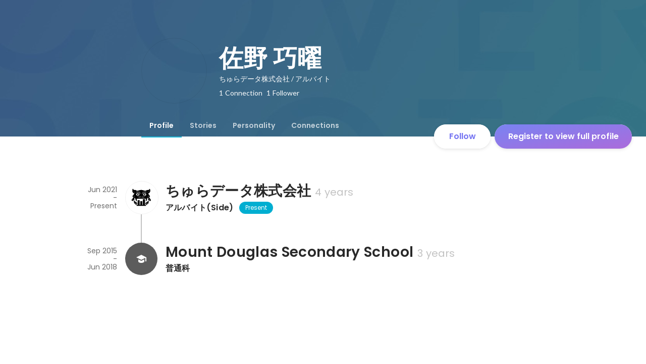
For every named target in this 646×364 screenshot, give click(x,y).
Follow (462, 136)
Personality (254, 125)
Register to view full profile (563, 136)
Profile (161, 125)
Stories (203, 125)
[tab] (161, 125)
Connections (315, 125)
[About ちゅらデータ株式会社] (141, 197)
